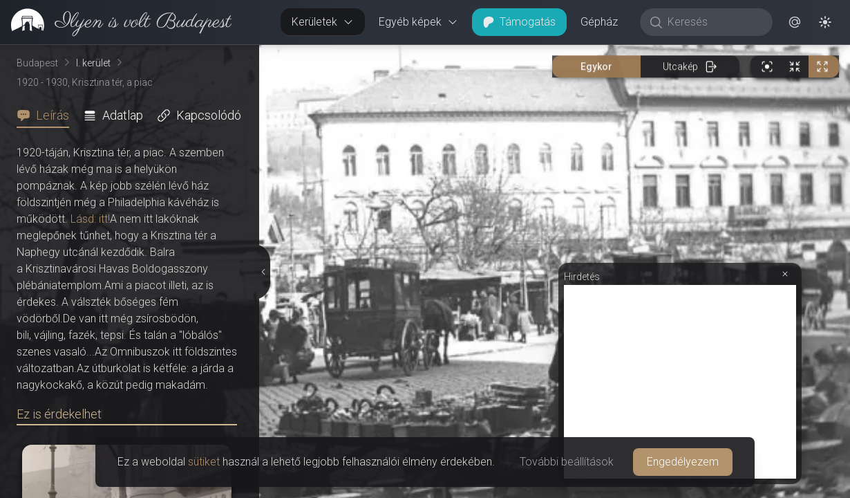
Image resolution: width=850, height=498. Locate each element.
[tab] (47, 115)
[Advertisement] (680, 382)
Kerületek (323, 21)
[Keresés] (713, 22)
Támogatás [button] (519, 21)
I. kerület (93, 62)
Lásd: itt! (90, 218)
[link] (116, 22)
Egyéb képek (418, 21)
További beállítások (567, 461)
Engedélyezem (683, 461)
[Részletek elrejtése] (263, 271)
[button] (795, 22)
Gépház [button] (599, 21)
